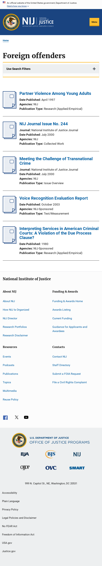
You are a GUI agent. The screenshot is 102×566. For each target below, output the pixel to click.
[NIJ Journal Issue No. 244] (9, 138)
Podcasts (8, 365)
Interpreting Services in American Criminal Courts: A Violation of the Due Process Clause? (59, 233)
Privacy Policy (10, 509)
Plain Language (11, 501)
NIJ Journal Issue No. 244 (43, 123)
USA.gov (7, 542)
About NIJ (9, 301)
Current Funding (62, 318)
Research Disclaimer (15, 335)
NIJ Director (10, 318)
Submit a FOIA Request (66, 373)
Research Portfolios (15, 327)
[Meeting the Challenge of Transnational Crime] (9, 173)
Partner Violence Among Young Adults (55, 93)
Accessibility (9, 492)
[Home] (38, 22)
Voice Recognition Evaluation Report (53, 198)
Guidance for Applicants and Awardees (69, 329)
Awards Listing (61, 309)
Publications (10, 373)
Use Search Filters (18, 69)
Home (6, 40)
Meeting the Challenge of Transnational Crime (56, 161)
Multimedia (10, 390)
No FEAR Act (9, 526)
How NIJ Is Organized (16, 309)
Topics (7, 382)
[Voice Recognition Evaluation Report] (9, 212)
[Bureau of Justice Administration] (25, 457)
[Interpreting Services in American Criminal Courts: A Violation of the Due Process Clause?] (9, 242)
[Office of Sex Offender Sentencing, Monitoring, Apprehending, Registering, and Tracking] (77, 470)
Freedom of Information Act (18, 534)
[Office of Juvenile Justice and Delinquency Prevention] (24, 471)
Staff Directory (61, 365)
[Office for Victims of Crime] (51, 470)
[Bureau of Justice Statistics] (51, 459)
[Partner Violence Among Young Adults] (9, 107)
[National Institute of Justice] (77, 457)
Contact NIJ (59, 356)
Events (7, 356)
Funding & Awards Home (67, 301)
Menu (94, 22)
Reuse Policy (10, 399)
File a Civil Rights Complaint (69, 382)
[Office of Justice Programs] (11, 22)
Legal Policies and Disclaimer (19, 517)
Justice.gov (8, 551)
